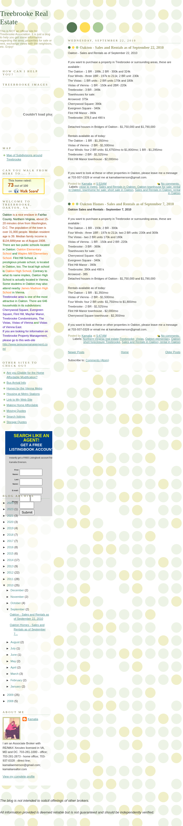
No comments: (170, 183)
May (13, 661)
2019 (10, 528)
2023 (10, 509)
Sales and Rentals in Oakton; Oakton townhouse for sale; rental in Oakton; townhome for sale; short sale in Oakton (124, 188)
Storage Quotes (17, 422)
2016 (10, 547)
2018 (10, 534)
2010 (10, 585)
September (17, 609)
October (15, 603)
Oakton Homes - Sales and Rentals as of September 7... (28, 629)
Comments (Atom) (97, 360)
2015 (10, 553)
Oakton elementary (157, 338)
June (14, 654)
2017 (10, 540)
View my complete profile (19, 776)
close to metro (88, 186)
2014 (10, 560)
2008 (10, 701)
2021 (10, 515)
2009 (10, 694)
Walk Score (23, 186)
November (17, 596)
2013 (10, 566)
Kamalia (33, 719)
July (13, 648)
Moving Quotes (16, 410)
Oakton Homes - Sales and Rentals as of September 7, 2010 (127, 204)
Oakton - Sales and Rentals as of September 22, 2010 (122, 47)
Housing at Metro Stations (23, 393)
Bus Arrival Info (16, 382)
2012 (10, 572)
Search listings (16, 416)
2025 (10, 502)
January (15, 686)
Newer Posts (76, 352)
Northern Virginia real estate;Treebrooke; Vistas (113, 338)
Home (125, 352)
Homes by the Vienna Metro (24, 388)
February (16, 680)
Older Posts (172, 352)
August (15, 642)
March (14, 673)
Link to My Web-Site (19, 399)
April (13, 667)
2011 (10, 579)
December (17, 590)
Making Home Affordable (22, 405)
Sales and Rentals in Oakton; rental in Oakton (151, 341)
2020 (10, 521)
